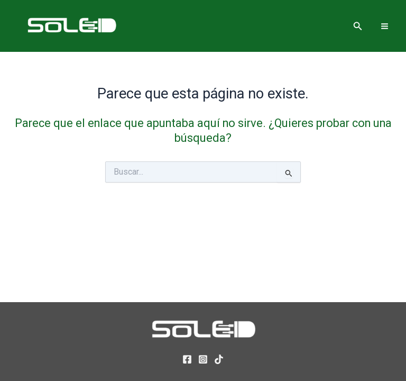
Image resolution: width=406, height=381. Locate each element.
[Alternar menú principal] (384, 26)
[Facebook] (187, 359)
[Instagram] (203, 359)
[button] (358, 26)
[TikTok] (219, 359)
